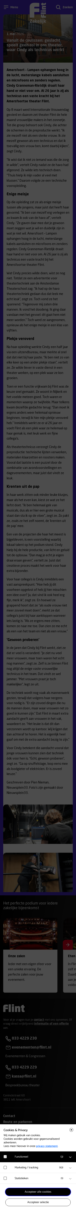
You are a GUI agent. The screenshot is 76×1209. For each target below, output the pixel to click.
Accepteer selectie (38, 1202)
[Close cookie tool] (71, 1130)
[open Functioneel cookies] (70, 1157)
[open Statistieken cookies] (70, 1179)
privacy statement (47, 1146)
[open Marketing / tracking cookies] (70, 1168)
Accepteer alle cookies (38, 1191)
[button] (39, 1156)
